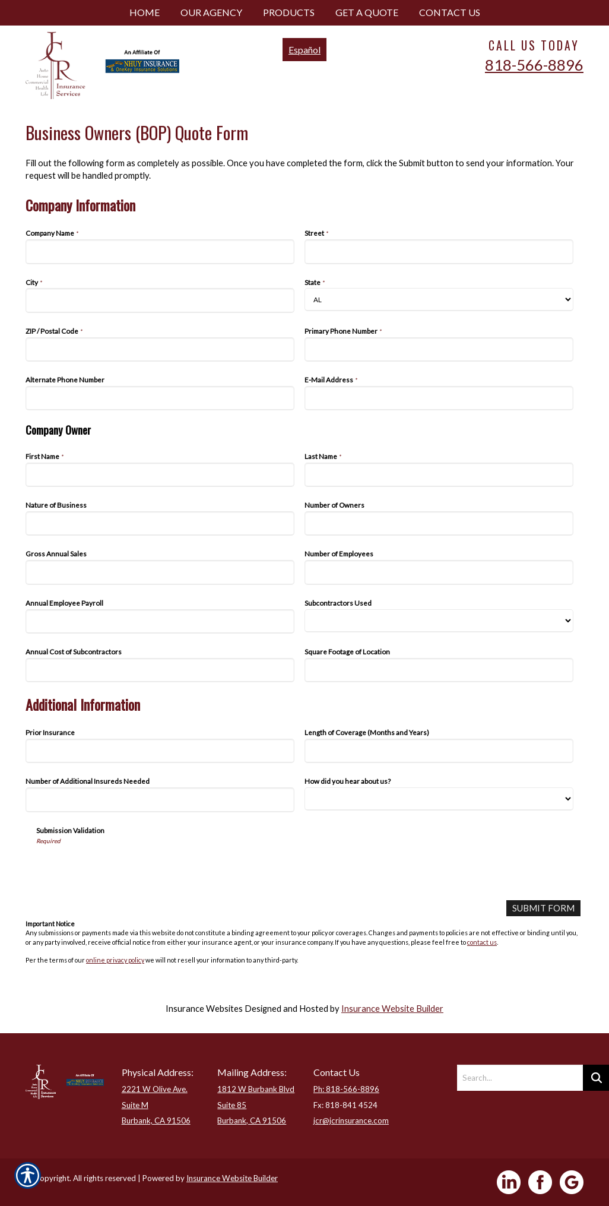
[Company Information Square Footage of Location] (438, 670)
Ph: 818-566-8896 (346, 1089)
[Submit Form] (544, 908)
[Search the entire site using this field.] (520, 1078)
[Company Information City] (160, 300)
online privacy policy (115, 960)
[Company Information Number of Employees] (438, 572)
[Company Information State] (438, 299)
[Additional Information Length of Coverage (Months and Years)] (438, 751)
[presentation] (126, 868)
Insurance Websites (204, 1009)
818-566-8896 (534, 65)
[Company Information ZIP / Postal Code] (160, 349)
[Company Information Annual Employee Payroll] (160, 621)
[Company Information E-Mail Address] (438, 398)
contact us (482, 941)
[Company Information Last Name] (438, 475)
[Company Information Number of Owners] (438, 523)
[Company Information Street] (438, 251)
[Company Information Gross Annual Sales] (160, 572)
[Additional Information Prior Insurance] (160, 751)
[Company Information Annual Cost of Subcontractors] (160, 670)
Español (304, 49)
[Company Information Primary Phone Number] (438, 349)
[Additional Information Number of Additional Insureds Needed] (160, 799)
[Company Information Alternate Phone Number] (160, 398)
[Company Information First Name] (160, 475)
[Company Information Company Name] (160, 251)
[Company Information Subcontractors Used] (438, 620)
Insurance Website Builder (392, 1009)
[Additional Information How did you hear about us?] (438, 799)
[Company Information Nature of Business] (160, 523)
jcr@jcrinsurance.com (351, 1120)
